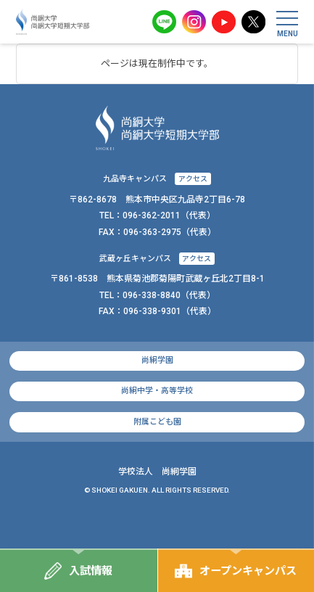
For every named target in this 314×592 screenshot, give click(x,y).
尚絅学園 (157, 360)
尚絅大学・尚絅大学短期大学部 (53, 22)
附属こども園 (157, 422)
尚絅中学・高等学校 (157, 390)
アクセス (192, 179)
